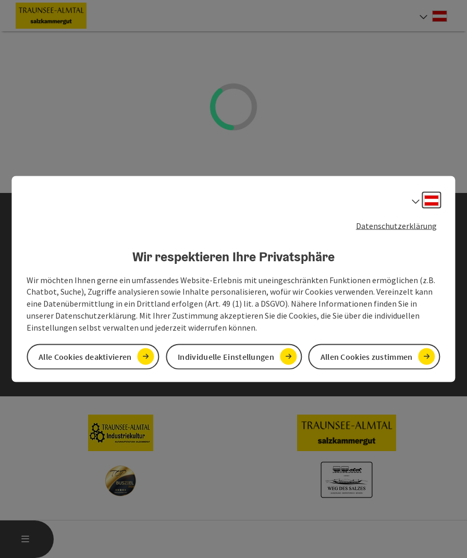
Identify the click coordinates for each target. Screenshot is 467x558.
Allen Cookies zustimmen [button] (367, 356)
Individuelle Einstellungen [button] (226, 356)
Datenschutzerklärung (396, 226)
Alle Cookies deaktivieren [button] (85, 356)
